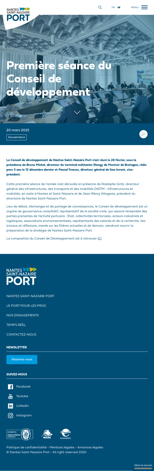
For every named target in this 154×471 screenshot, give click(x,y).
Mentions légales (62, 447)
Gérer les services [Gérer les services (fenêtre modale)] (143, 466)
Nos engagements (22, 315)
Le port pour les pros (26, 306)
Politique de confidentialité (26, 447)
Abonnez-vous (21, 359)
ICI (99, 238)
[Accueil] (18, 14)
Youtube (18, 396)
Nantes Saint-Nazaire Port (30, 296)
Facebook (19, 387)
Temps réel (16, 325)
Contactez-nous (21, 334)
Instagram (20, 415)
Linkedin (18, 406)
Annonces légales (90, 447)
